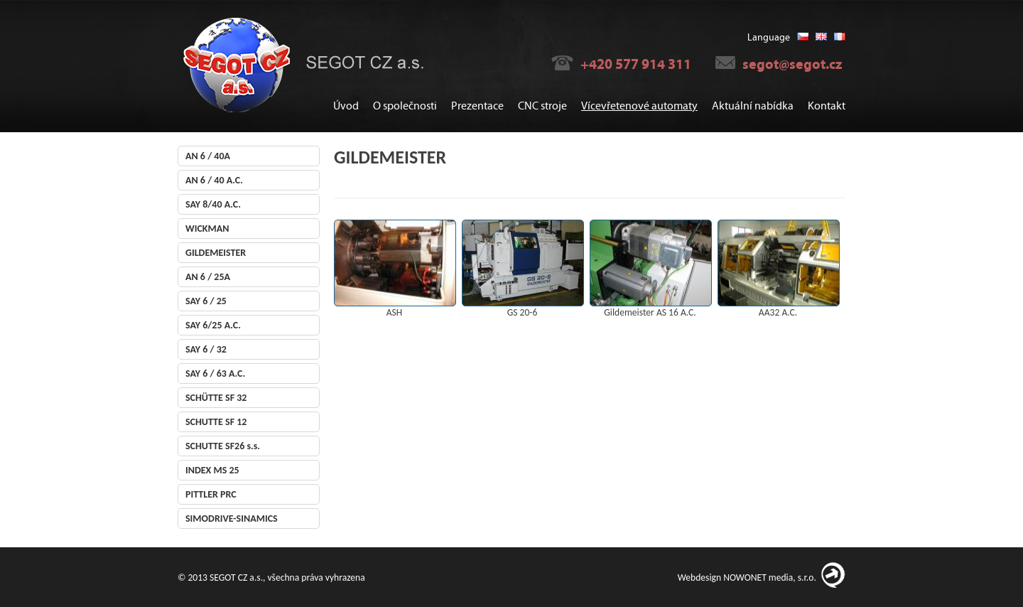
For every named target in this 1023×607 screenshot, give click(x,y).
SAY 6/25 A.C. (213, 325)
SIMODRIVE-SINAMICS (231, 518)
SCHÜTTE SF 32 (216, 398)
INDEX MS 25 (212, 470)
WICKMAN (207, 228)
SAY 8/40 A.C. (213, 204)
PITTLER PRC (211, 494)
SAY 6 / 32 (206, 349)
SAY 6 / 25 (206, 301)
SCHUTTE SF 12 (216, 422)
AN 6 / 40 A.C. (214, 180)
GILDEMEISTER (215, 253)
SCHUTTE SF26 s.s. (222, 446)
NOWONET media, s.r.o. (769, 577)
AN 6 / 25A (207, 277)
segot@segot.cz (792, 64)
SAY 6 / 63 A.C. (215, 373)
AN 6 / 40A (207, 156)
